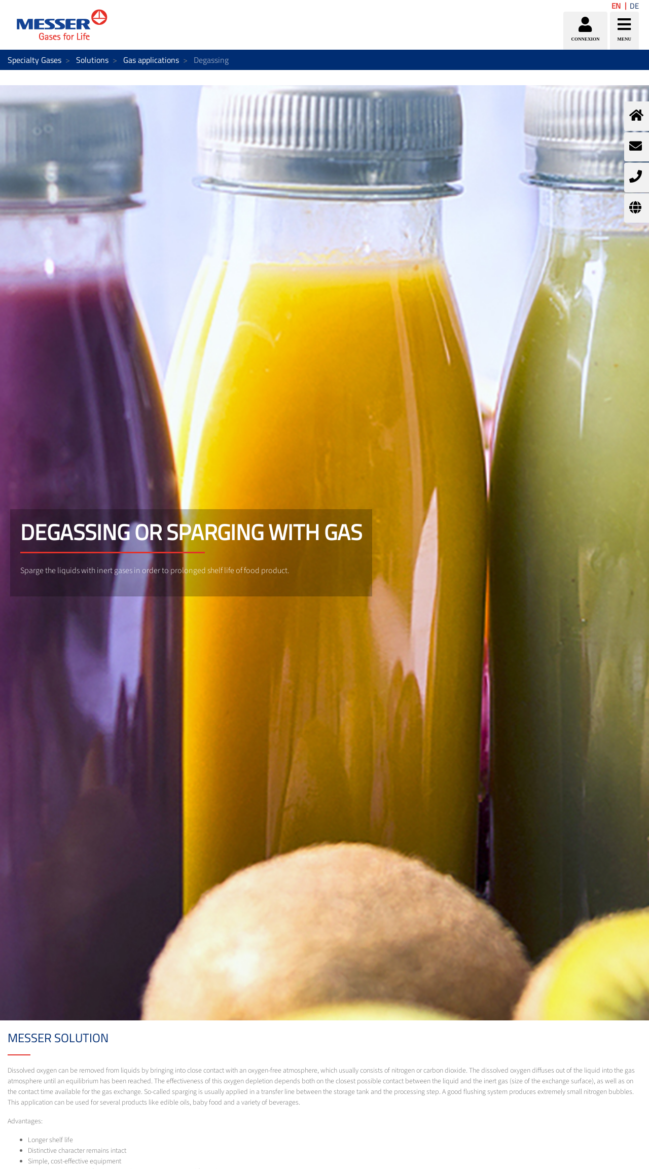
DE (634, 6)
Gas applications (151, 60)
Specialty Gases (34, 60)
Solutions (92, 60)
